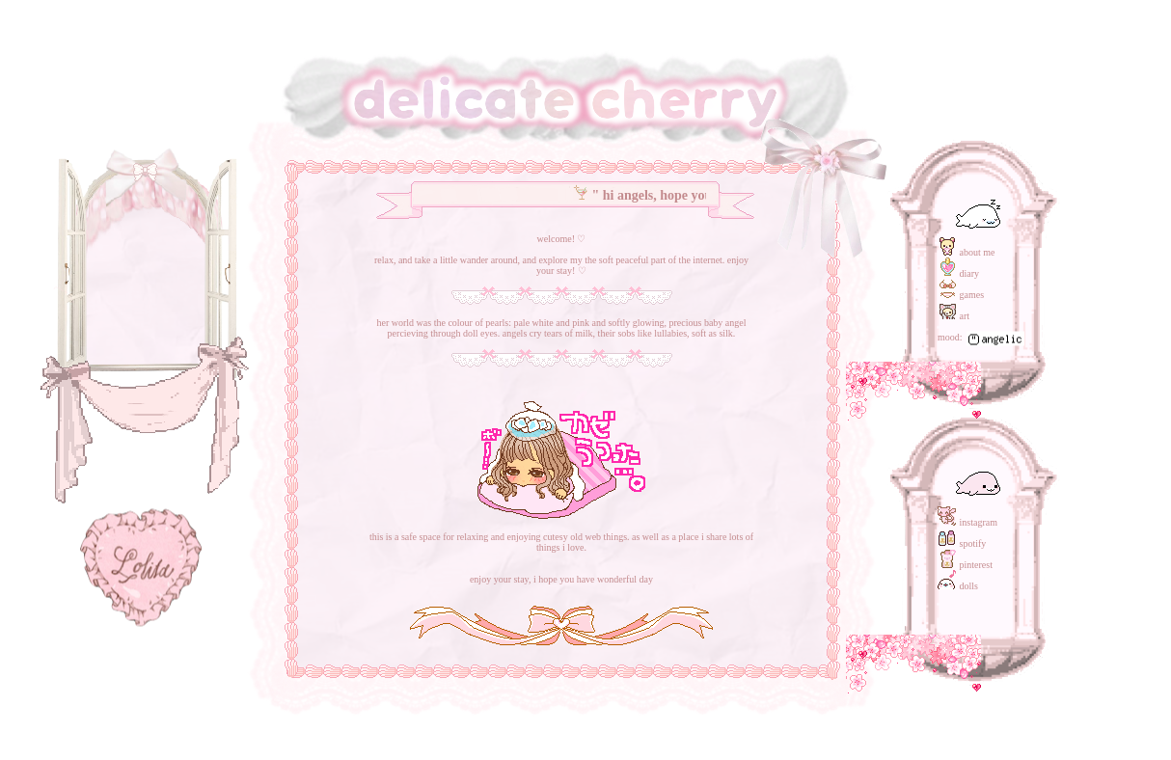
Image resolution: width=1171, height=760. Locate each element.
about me (966, 252)
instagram (967, 522)
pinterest (965, 564)
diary (958, 273)
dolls (958, 586)
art (953, 316)
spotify (962, 543)
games (961, 294)
